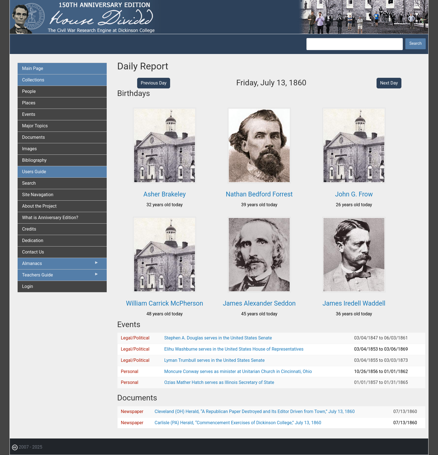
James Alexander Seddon (259, 303)
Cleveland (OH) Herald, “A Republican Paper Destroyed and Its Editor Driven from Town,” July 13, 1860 (255, 411)
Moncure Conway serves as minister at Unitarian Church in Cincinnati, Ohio (238, 371)
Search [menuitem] (29, 183)
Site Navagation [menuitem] (37, 194)
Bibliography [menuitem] (34, 160)
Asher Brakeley (164, 194)
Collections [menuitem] (33, 80)
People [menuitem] (29, 91)
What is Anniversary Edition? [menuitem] (50, 217)
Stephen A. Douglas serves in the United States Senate (218, 338)
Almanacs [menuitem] (60, 264)
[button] (164, 181)
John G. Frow (354, 194)
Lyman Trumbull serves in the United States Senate (214, 360)
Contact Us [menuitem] (33, 252)
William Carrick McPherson (164, 303)
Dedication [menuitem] (32, 240)
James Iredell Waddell (354, 303)
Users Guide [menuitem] (34, 171)
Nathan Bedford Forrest (259, 194)
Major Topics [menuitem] (35, 125)
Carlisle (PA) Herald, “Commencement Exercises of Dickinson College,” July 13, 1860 (238, 422)
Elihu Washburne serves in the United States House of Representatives (234, 349)
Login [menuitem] (27, 286)
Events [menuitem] (28, 114)
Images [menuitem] (29, 148)
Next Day (389, 83)
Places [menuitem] (28, 102)
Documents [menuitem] (33, 137)
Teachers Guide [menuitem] (60, 276)
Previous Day (153, 83)
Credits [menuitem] (29, 229)
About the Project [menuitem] (39, 206)
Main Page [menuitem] (32, 68)
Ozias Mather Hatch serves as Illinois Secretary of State (219, 382)
